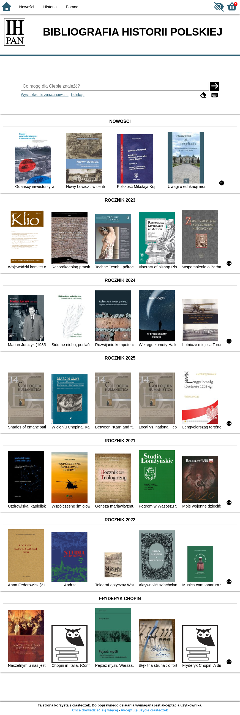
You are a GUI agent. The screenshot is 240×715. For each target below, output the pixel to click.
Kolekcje (77, 95)
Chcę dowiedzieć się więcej (95, 710)
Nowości (26, 7)
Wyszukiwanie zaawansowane (45, 95)
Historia (50, 7)
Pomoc (72, 7)
